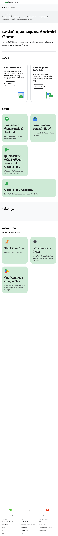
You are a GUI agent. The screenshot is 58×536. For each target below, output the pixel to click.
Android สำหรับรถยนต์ (45, 527)
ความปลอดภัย (5, 525)
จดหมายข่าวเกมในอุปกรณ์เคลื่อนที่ (43, 127)
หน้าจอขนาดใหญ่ (43, 519)
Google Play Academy (18, 190)
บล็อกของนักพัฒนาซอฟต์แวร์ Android (13, 128)
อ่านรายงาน (10, 84)
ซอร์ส (3, 527)
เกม (22, 519)
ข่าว (3, 530)
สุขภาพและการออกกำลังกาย (28, 525)
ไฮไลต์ (5, 58)
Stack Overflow (14, 248)
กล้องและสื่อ (24, 527)
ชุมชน (5, 108)
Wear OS (41, 522)
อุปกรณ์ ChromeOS (44, 525)
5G (22, 533)
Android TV (42, 530)
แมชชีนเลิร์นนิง (24, 522)
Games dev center (9, 8)
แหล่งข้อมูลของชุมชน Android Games (29, 34)
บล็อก (3, 533)
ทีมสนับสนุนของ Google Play (13, 279)
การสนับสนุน (9, 228)
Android (4, 519)
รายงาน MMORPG (12, 67)
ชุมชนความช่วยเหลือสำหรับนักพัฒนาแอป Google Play (13, 161)
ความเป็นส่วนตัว (25, 530)
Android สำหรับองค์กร (8, 522)
